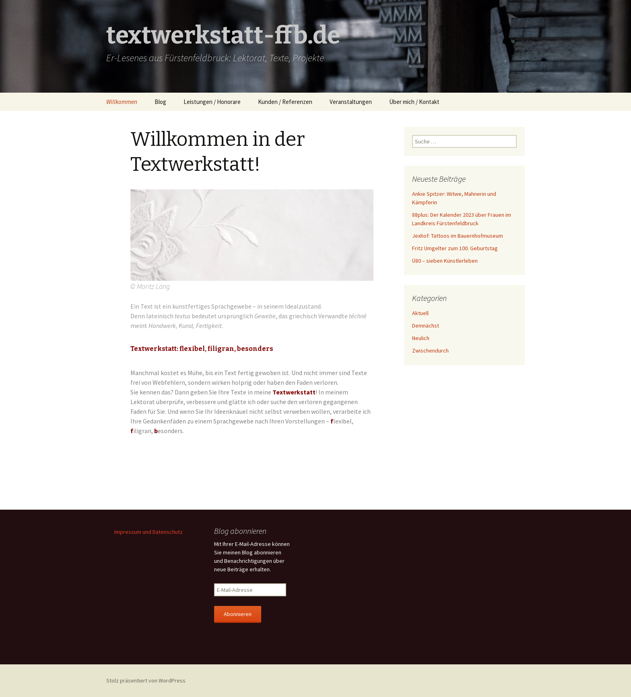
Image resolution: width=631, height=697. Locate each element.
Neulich (420, 338)
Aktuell (420, 313)
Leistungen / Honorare (212, 102)
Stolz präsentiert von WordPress (146, 680)
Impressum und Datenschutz (148, 531)
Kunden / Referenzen (285, 102)
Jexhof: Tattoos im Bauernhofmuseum (457, 235)
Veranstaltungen (351, 102)
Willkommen (121, 102)
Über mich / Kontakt (414, 102)
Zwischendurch (430, 350)
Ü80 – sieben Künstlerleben (445, 260)
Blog (160, 102)
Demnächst (425, 325)
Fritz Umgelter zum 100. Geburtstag (455, 248)
